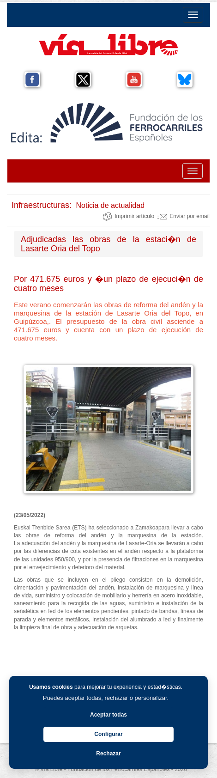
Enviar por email (183, 216)
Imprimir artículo (128, 216)
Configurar (108, 734)
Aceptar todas (108, 714)
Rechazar (108, 753)
